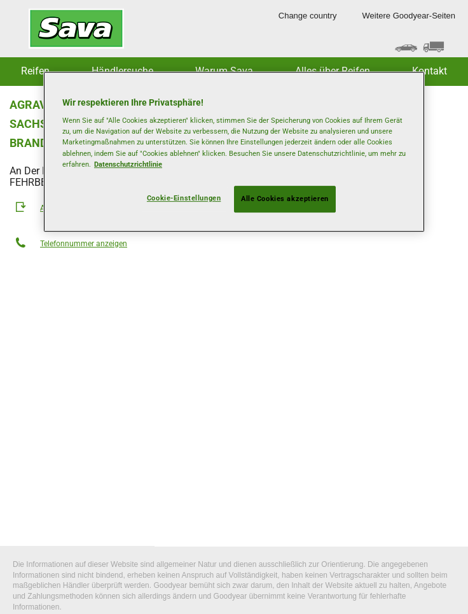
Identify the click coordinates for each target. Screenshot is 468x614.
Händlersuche (122, 71)
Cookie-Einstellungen (184, 197)
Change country (308, 15)
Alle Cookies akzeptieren (285, 198)
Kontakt (429, 71)
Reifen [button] (35, 71)
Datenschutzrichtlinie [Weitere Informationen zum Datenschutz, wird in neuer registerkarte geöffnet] (128, 164)
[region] (234, 151)
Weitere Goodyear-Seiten (408, 15)
